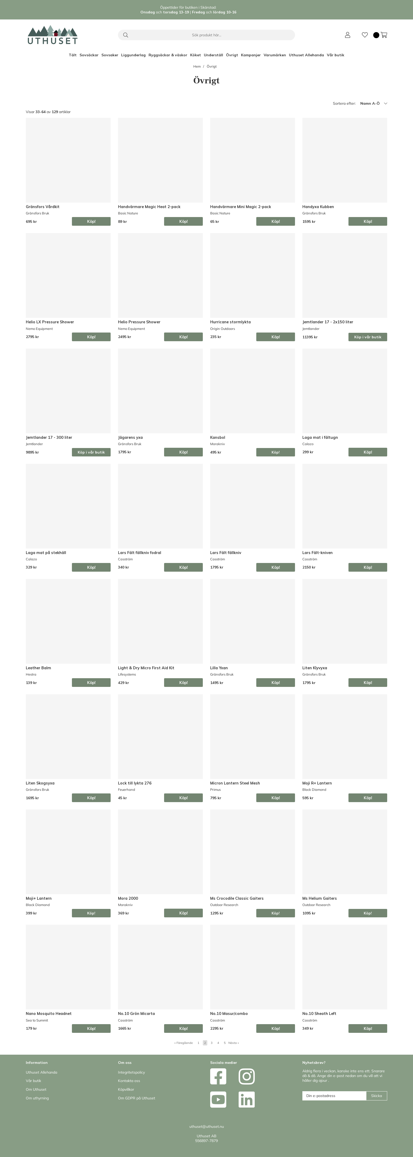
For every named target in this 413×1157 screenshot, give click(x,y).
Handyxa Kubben (318, 206)
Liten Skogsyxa (40, 783)
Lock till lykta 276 (134, 783)
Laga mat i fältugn (320, 437)
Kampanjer (251, 55)
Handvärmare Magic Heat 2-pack (149, 206)
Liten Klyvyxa (314, 668)
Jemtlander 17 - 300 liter (49, 437)
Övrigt (232, 55)
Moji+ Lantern (39, 898)
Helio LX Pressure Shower (50, 322)
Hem (197, 66)
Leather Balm (38, 668)
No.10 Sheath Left (319, 1013)
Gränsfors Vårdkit (43, 206)
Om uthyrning (37, 1098)
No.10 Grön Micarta (136, 1013)
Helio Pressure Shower (139, 322)
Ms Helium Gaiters (319, 898)
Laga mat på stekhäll (46, 552)
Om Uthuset (36, 1089)
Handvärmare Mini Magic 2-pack (240, 206)
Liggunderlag (133, 55)
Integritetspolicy (131, 1072)
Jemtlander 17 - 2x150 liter (327, 322)
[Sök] (206, 35)
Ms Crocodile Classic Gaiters (237, 898)
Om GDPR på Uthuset (136, 1098)
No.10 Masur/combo (229, 1013)
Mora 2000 (128, 898)
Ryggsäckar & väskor (168, 55)
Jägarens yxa (130, 437)
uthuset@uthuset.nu (206, 1126)
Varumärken (275, 55)
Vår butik (335, 55)
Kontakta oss (129, 1080)
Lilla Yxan (219, 668)
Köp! (276, 452)
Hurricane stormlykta (230, 322)
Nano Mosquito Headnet (49, 1013)
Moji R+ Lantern (317, 783)
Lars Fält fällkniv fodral (139, 552)
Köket (195, 55)
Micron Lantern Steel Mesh (235, 783)
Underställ (213, 55)
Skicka (376, 1095)
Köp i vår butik (367, 337)
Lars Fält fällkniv (225, 552)
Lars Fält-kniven (317, 552)
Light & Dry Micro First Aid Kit (146, 668)
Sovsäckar (89, 55)
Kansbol (217, 437)
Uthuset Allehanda (306, 55)
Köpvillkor (126, 1089)
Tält (73, 55)
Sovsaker (109, 55)
